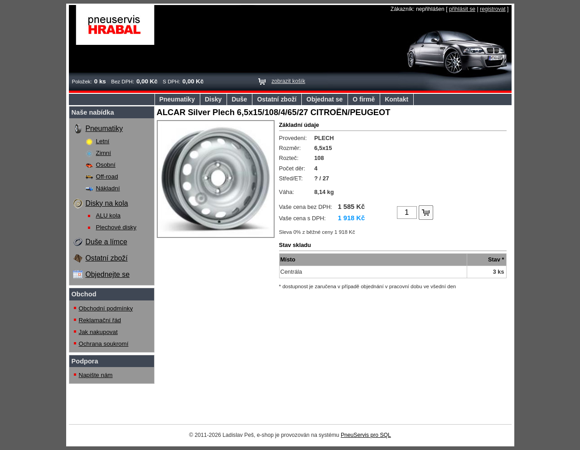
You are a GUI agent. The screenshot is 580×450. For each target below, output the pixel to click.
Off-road (107, 176)
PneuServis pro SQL (366, 435)
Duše (239, 99)
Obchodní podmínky (106, 308)
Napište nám (96, 375)
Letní (103, 141)
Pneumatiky (177, 99)
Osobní (106, 164)
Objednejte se (108, 274)
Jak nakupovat (98, 332)
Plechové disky (116, 227)
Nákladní (108, 188)
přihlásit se (462, 9)
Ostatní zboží (276, 99)
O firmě (364, 99)
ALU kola (108, 215)
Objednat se (324, 99)
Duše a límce (106, 242)
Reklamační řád (100, 320)
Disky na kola (107, 203)
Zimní (103, 153)
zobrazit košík (288, 81)
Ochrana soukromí (104, 343)
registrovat (493, 9)
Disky (213, 99)
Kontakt (396, 99)
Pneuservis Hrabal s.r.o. (115, 25)
